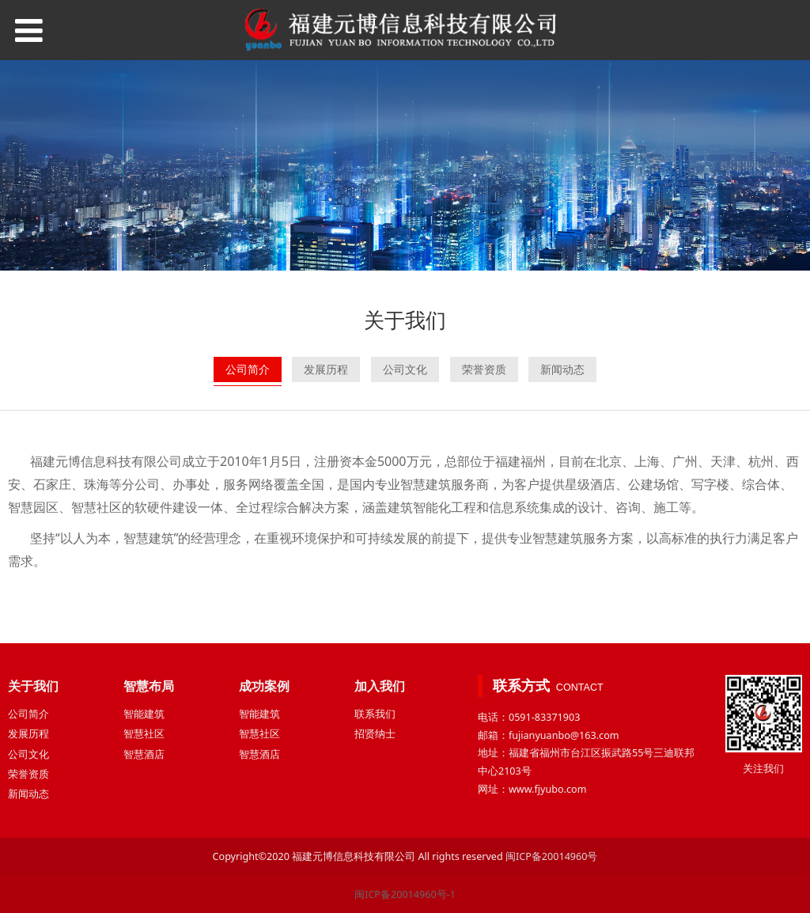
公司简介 (247, 369)
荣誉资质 (484, 369)
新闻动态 (562, 369)
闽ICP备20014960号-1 (405, 894)
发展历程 (326, 369)
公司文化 (405, 369)
